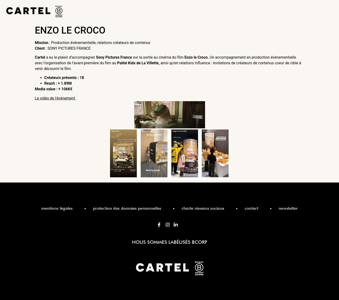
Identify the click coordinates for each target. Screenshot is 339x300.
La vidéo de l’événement (55, 98)
